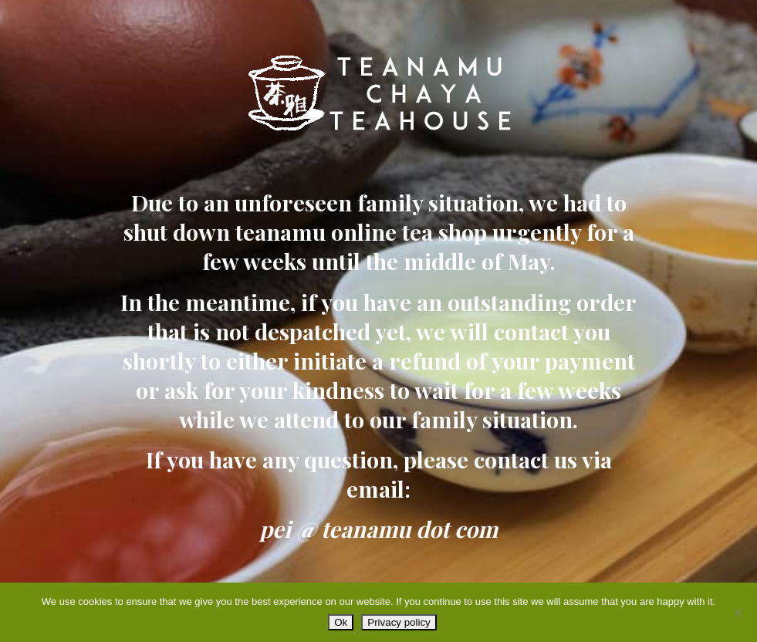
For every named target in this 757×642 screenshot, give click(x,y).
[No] (737, 612)
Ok (340, 622)
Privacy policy (398, 622)
